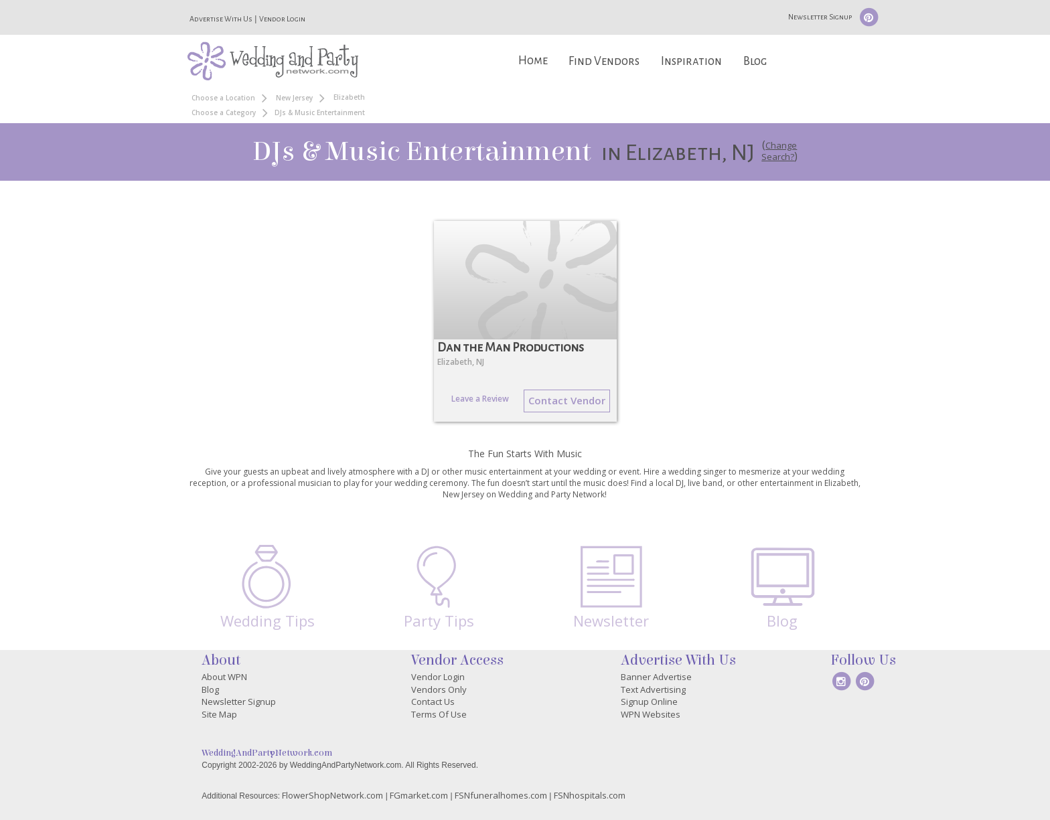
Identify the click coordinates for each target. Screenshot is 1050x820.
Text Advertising (653, 689)
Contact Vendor (566, 400)
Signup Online (649, 701)
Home (533, 60)
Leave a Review (480, 398)
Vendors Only (439, 689)
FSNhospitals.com (589, 795)
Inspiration (691, 61)
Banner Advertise (656, 677)
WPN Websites (650, 714)
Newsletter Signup (820, 17)
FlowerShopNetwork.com (332, 795)
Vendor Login (282, 19)
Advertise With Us (221, 19)
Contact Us (433, 701)
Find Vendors (604, 61)
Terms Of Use (439, 714)
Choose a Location (223, 97)
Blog (755, 61)
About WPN (224, 677)
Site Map (219, 714)
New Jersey (294, 97)
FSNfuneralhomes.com (501, 795)
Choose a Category (224, 112)
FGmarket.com (419, 795)
